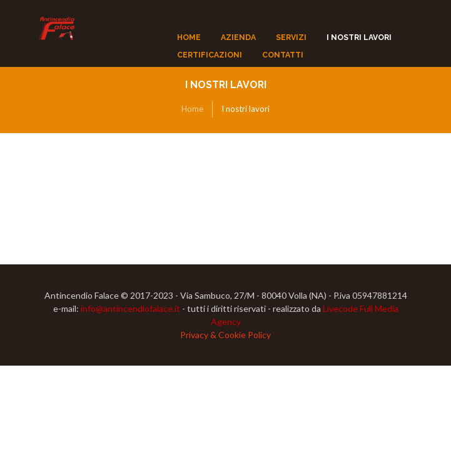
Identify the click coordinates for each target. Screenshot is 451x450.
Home (192, 109)
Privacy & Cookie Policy (225, 334)
